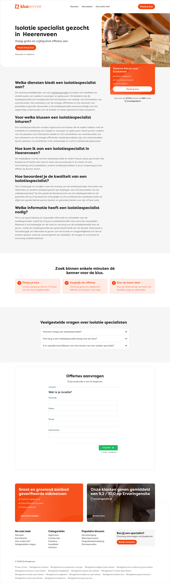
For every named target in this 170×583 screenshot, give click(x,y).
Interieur (52, 547)
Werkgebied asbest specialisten (85, 570)
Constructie (54, 538)
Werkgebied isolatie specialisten (29, 574)
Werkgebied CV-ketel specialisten (116, 570)
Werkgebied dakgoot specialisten (100, 567)
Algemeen (53, 535)
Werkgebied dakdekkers (58, 570)
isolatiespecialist (59, 92)
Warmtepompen (90, 538)
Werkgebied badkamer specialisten (85, 574)
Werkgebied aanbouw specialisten (30, 570)
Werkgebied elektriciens (113, 574)
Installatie (53, 544)
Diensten (74, 6)
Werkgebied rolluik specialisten (29, 578)
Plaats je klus (146, 6)
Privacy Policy (21, 567)
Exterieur (52, 541)
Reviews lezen (99, 516)
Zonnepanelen (89, 544)
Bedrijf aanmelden (127, 542)
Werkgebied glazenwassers (138, 574)
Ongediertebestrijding (93, 541)
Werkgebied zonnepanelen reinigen (66, 567)
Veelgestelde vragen (25, 544)
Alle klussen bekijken (30, 516)
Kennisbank (87, 6)
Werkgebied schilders (39, 567)
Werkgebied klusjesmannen (80, 578)
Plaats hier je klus (25, 47)
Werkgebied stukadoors (55, 578)
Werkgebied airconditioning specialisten (135, 567)
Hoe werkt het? (103, 6)
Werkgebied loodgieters (56, 574)
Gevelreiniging (89, 535)
